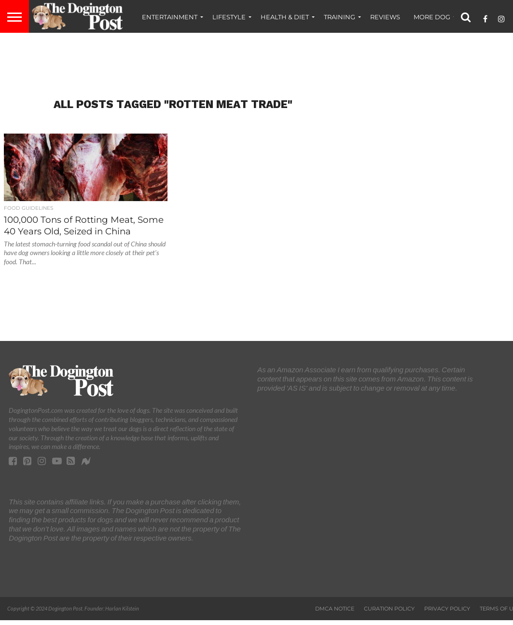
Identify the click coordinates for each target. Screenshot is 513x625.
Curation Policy (389, 608)
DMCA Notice (334, 608)
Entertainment (169, 17)
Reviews (385, 17)
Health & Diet (285, 17)
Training (339, 17)
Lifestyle (229, 17)
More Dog (432, 17)
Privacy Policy (447, 608)
